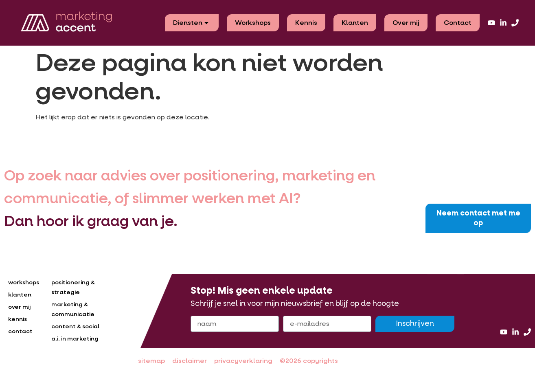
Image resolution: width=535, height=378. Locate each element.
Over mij (405, 22)
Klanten (355, 22)
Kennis (306, 22)
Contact (457, 22)
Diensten (191, 22)
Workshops (253, 22)
